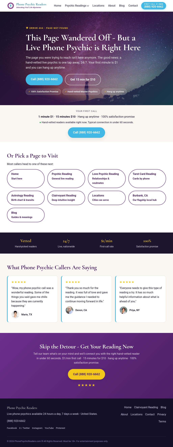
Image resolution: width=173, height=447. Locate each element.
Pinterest (60, 428)
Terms (162, 421)
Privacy (161, 414)
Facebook (12, 428)
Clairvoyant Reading (146, 407)
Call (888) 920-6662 (44, 79)
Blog (122, 5)
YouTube (49, 428)
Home (57, 5)
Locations (98, 5)
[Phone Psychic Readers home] (26, 5)
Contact (133, 5)
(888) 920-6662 (16, 421)
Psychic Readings (75, 5)
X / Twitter (24, 428)
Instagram (37, 428)
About (111, 5)
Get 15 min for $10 (82, 79)
